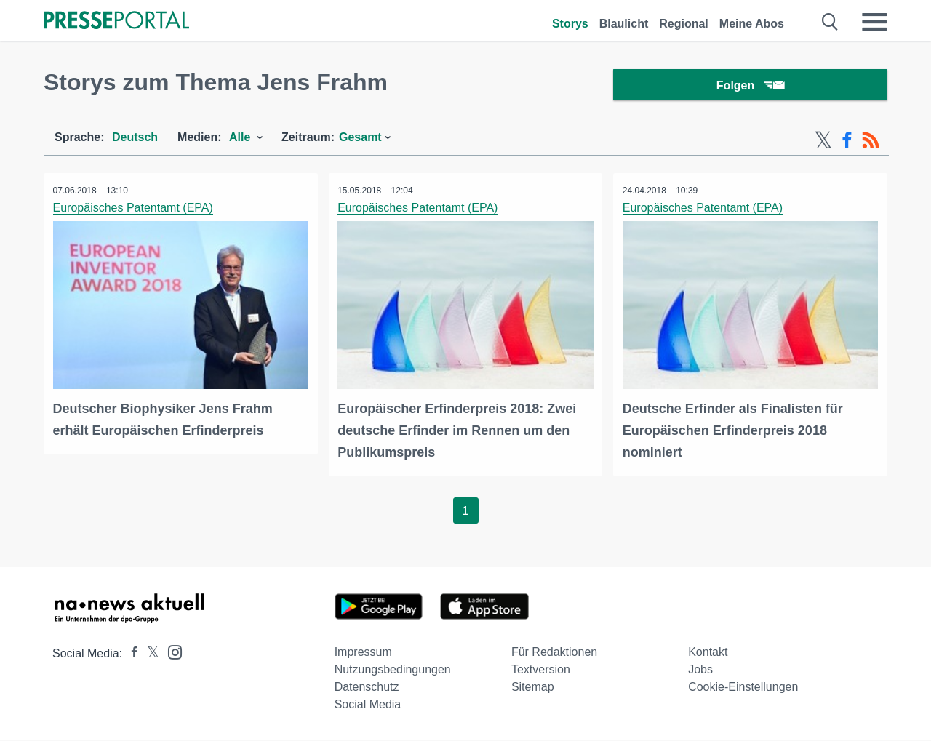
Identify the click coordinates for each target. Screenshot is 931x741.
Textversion (540, 671)
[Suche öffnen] (830, 22)
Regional (683, 23)
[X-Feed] (823, 144)
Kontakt (707, 653)
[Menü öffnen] (874, 22)
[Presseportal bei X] (148, 655)
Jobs (700, 671)
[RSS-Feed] (870, 144)
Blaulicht (624, 23)
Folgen (750, 87)
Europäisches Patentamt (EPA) (135, 211)
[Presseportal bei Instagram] (170, 652)
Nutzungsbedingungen (393, 671)
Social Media (368, 706)
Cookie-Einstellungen (743, 688)
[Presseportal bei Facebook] (130, 655)
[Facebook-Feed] (847, 144)
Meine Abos (751, 23)
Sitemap (532, 688)
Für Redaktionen (554, 653)
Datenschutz (367, 688)
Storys (570, 23)
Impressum (363, 653)
